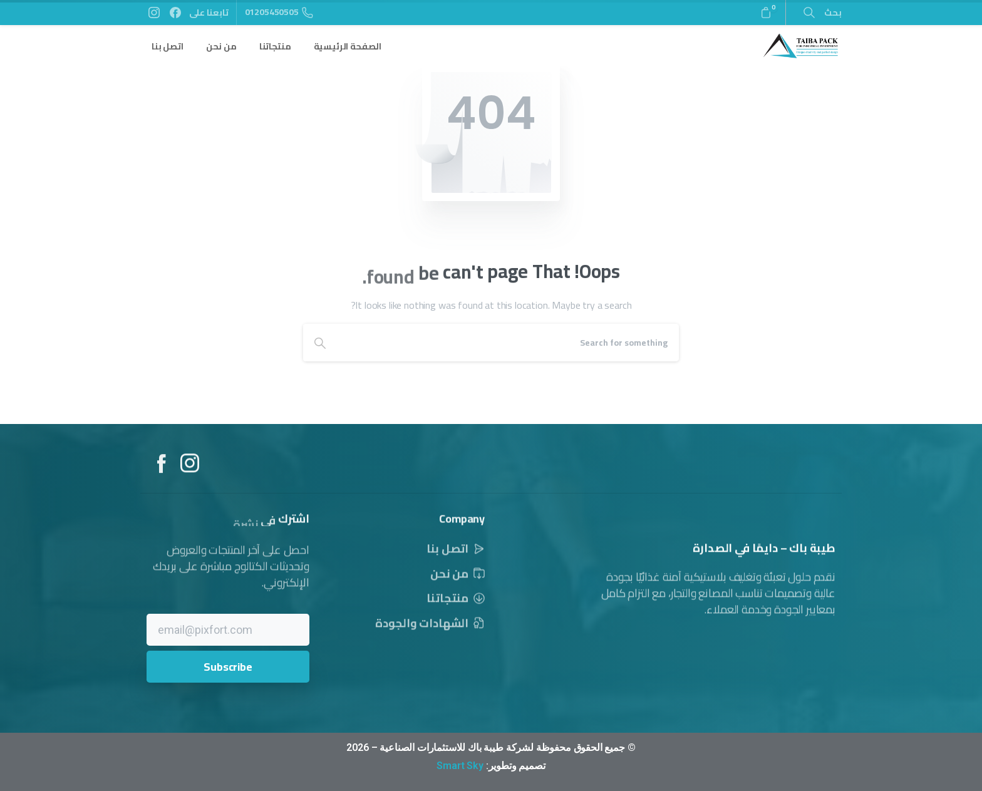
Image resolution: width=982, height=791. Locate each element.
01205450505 (279, 12)
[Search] (508, 342)
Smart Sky (460, 766)
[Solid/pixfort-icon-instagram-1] (189, 467)
